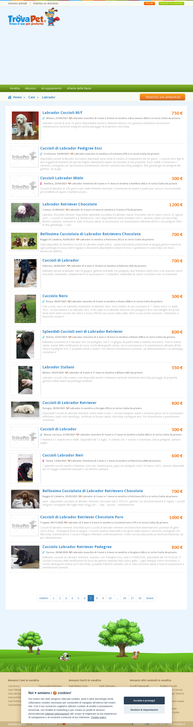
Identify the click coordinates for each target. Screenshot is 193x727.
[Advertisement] (96, 56)
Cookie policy (98, 717)
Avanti (149, 598)
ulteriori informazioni (57, 713)
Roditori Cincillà (168, 686)
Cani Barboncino (17, 704)
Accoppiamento (51, 88)
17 (132, 598)
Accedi (149, 3)
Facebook (138, 724)
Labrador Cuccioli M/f (62, 112)
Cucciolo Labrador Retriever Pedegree (77, 546)
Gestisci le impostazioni (144, 709)
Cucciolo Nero (55, 296)
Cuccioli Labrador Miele (61, 178)
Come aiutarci (72, 724)
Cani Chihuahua (16, 689)
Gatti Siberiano (107, 686)
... (117, 598)
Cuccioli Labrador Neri (62, 455)
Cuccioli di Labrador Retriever (69, 402)
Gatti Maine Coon (78, 686)
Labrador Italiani (58, 367)
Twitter (151, 724)
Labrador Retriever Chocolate (69, 204)
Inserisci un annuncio (45, 3)
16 (124, 598)
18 (140, 598)
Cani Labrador (15, 693)
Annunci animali (17, 3)
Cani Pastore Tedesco (19, 701)
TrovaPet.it (179, 724)
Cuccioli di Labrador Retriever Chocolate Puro (81, 517)
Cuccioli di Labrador (60, 260)
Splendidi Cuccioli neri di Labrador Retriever (82, 331)
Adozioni (30, 88)
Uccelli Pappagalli (139, 686)
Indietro (43, 598)
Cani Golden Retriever (50, 686)
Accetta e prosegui (144, 700)
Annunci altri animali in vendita (150, 680)
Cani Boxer (14, 686)
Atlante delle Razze (79, 88)
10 (110, 598)
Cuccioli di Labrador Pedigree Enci (71, 148)
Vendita (15, 88)
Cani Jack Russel (16, 697)
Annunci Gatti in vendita (85, 680)
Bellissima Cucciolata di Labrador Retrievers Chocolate (90, 234)
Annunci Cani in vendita (23, 680)
